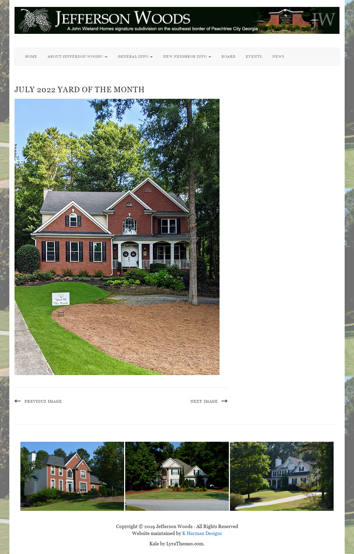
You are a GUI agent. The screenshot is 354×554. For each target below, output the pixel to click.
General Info (135, 56)
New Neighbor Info (187, 56)
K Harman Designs (202, 533)
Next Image (204, 401)
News (278, 56)
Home (31, 56)
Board (228, 56)
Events (254, 56)
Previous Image (43, 401)
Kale (154, 543)
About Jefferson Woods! (78, 56)
